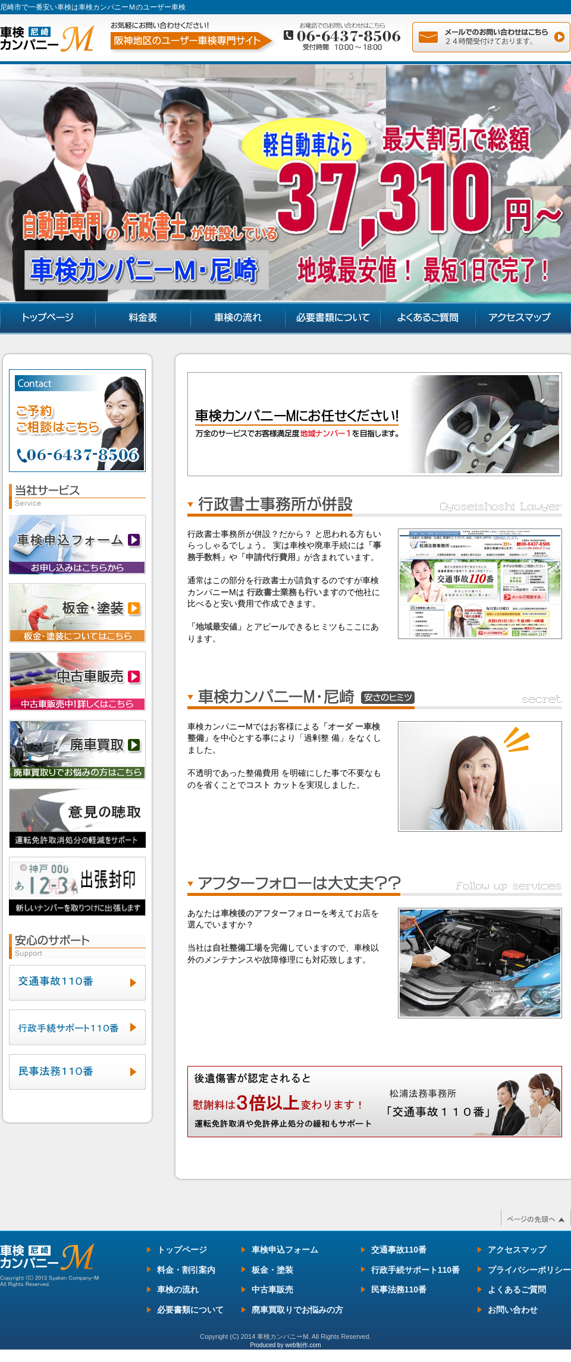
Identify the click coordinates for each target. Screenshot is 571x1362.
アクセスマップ (517, 1249)
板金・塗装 (272, 1270)
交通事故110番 (398, 1249)
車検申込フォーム (285, 1249)
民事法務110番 (398, 1289)
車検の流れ (178, 1289)
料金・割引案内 (186, 1270)
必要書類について (190, 1309)
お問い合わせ (513, 1309)
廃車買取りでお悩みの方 (297, 1309)
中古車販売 (272, 1289)
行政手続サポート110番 (415, 1270)
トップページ (182, 1249)
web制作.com (303, 1345)
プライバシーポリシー (529, 1270)
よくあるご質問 (517, 1289)
